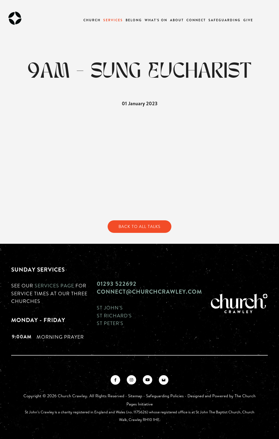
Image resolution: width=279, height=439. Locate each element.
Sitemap (135, 395)
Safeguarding (224, 20)
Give (248, 20)
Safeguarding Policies (165, 395)
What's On (156, 20)
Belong (134, 20)
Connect (196, 20)
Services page (54, 285)
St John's (110, 307)
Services (113, 20)
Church (92, 20)
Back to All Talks (139, 226)
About (177, 20)
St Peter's (110, 323)
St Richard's (114, 315)
